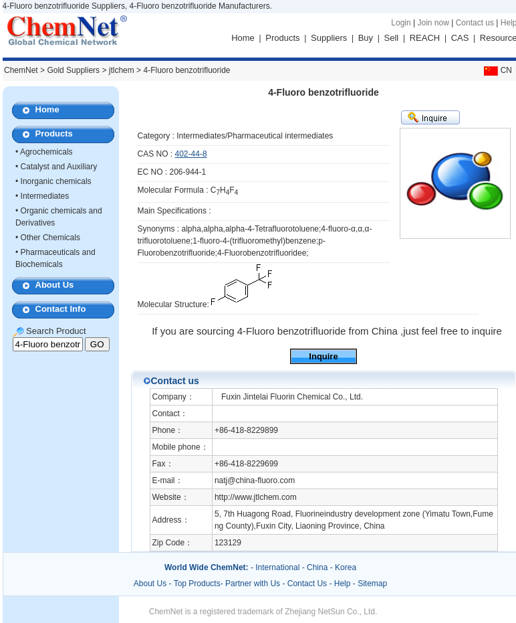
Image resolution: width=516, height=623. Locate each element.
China (317, 567)
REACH (425, 38)
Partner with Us (253, 583)
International (277, 567)
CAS (460, 38)
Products (282, 38)
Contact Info (60, 309)
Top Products (197, 583)
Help (342, 583)
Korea (345, 567)
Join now (432, 22)
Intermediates (45, 196)
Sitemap (372, 583)
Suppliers (329, 38)
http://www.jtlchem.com (256, 497)
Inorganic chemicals (56, 181)
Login (400, 22)
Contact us (475, 22)
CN (496, 70)
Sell (391, 38)
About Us (54, 285)
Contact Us (307, 583)
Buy (365, 38)
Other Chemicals (50, 237)
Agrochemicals (46, 152)
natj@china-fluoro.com (255, 480)
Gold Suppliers (73, 70)
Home (243, 38)
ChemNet (21, 70)
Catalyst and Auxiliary (59, 166)
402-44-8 (191, 154)
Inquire (323, 356)
